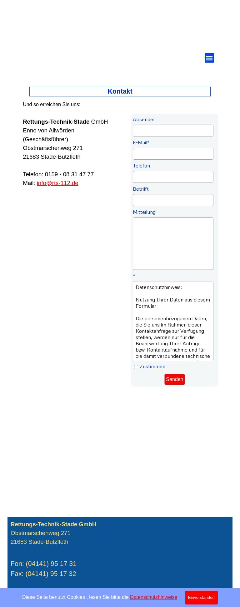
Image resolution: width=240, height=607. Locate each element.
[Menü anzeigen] (209, 58)
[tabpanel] (70, 144)
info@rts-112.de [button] (57, 183)
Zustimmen (152, 366)
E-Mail (141, 142)
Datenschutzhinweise (153, 597)
